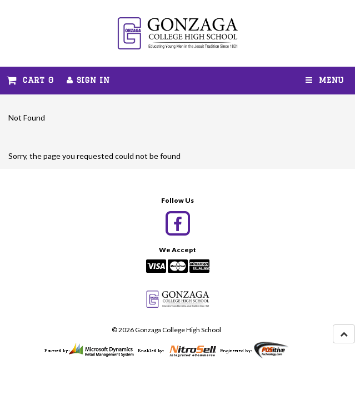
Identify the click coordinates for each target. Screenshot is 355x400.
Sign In (88, 80)
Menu (325, 80)
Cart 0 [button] (30, 80)
